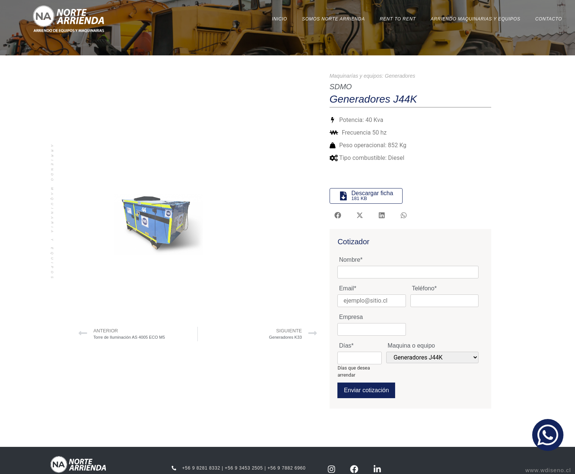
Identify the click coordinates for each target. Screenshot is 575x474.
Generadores (400, 75)
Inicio (279, 19)
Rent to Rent (398, 19)
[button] (338, 215)
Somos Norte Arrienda (333, 19)
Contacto (548, 19)
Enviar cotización (366, 390)
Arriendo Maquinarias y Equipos (476, 19)
